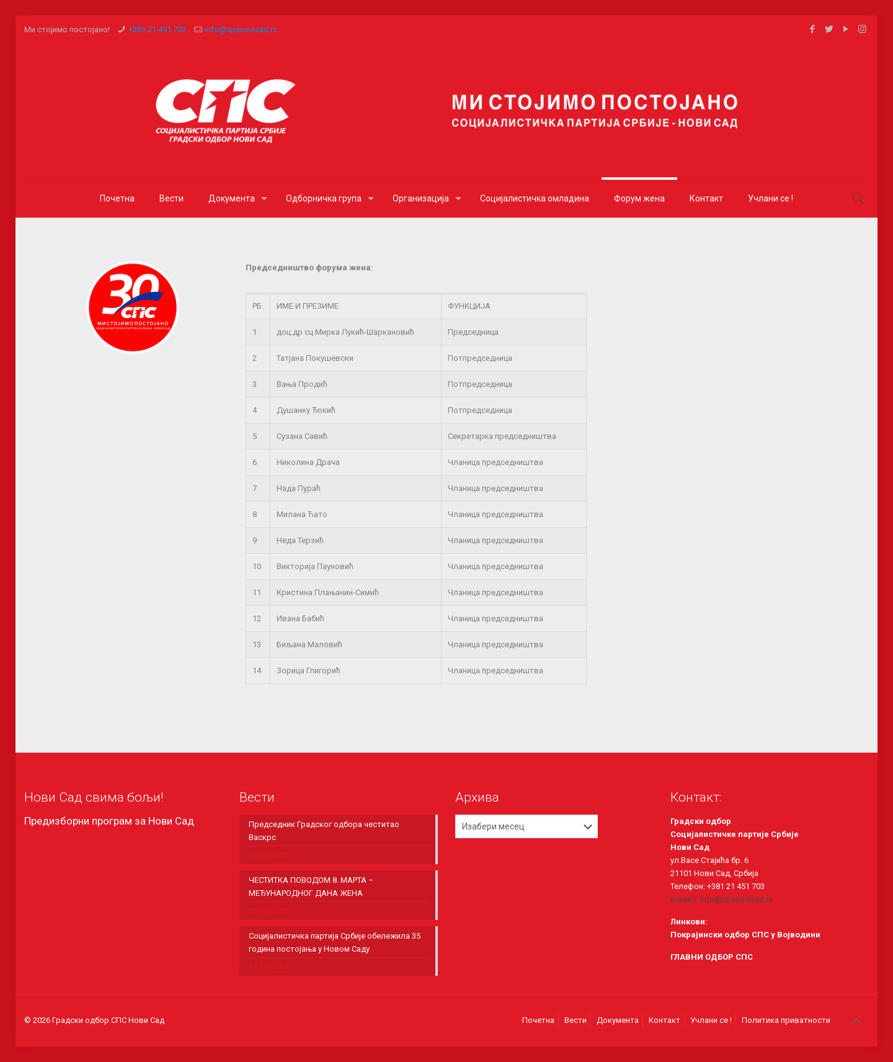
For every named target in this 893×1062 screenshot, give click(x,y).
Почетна (538, 1020)
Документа (618, 1020)
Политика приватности (786, 1020)
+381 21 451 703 (157, 29)
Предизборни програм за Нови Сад (109, 821)
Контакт (664, 1020)
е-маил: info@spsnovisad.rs (721, 899)
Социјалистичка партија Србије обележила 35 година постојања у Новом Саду (334, 942)
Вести (575, 1020)
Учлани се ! (711, 1020)
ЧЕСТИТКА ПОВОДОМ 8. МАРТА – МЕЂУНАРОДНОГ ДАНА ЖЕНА (311, 886)
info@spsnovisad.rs (241, 29)
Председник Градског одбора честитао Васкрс (324, 831)
